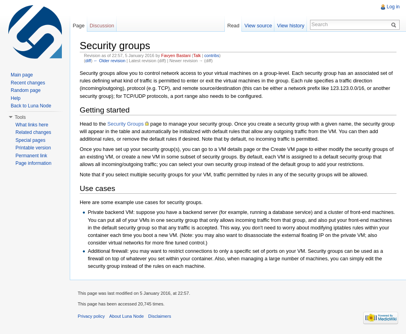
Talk (197, 55)
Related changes (33, 132)
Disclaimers (159, 316)
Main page (22, 75)
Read (233, 26)
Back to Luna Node (31, 106)
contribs (211, 55)
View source (258, 26)
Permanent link (31, 155)
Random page (25, 90)
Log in (393, 7)
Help (16, 98)
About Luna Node (126, 316)
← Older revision (109, 60)
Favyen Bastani (176, 55)
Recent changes (28, 83)
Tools (20, 117)
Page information (33, 163)
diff (88, 60)
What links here (31, 125)
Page (78, 26)
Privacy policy (91, 316)
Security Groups (125, 124)
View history (290, 26)
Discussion (102, 26)
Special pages (30, 140)
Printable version (33, 148)
